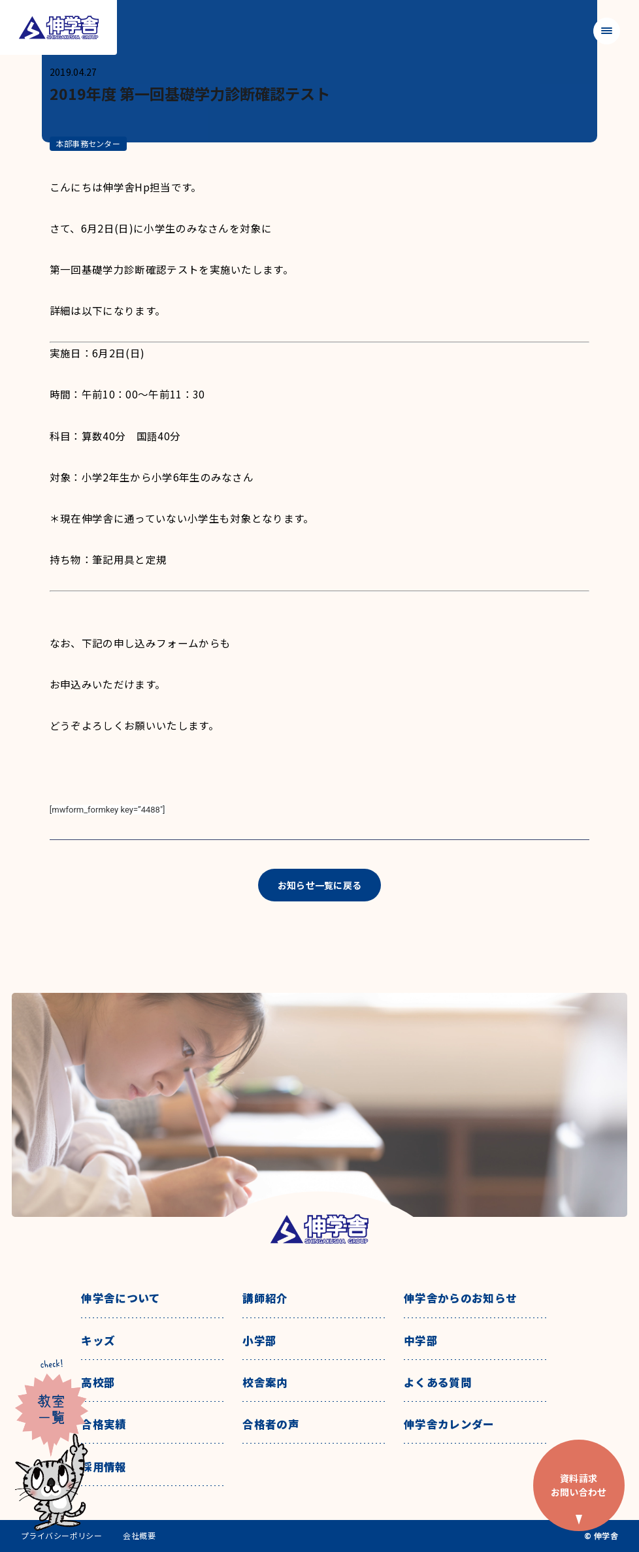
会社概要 (139, 1536)
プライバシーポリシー (62, 1536)
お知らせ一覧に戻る (320, 885)
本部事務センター (88, 143)
